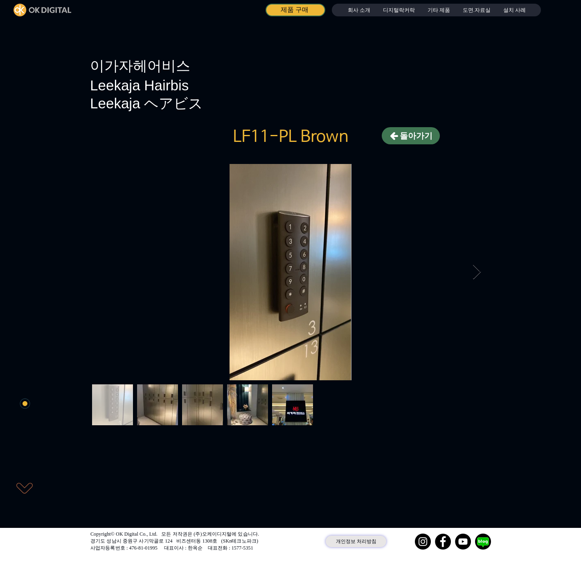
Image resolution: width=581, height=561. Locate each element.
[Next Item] (477, 272)
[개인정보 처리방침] (356, 541)
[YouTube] (463, 542)
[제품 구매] (295, 10)
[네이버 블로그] (483, 542)
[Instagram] (423, 542)
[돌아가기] (411, 135)
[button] (398, 10)
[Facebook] (443, 542)
